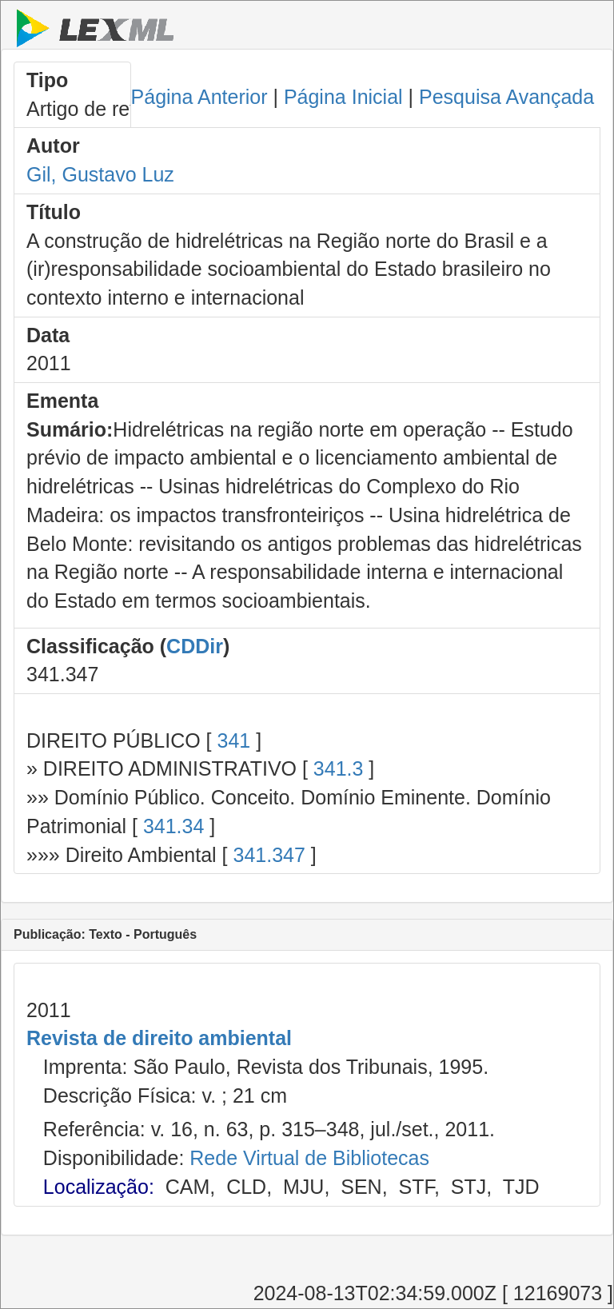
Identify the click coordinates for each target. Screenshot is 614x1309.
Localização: (98, 1186)
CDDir (194, 646)
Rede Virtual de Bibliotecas (309, 1158)
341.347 (269, 855)
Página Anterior (199, 97)
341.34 (173, 826)
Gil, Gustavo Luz (100, 174)
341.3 (338, 768)
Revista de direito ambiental (159, 1038)
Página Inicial (343, 97)
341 (233, 740)
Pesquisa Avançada (506, 97)
